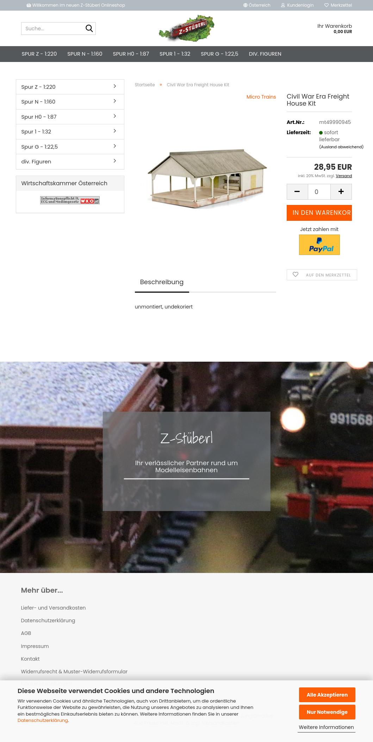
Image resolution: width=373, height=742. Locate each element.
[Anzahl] (319, 192)
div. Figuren (265, 53)
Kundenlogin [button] (297, 5)
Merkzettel (338, 5)
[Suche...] (89, 29)
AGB (26, 633)
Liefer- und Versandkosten (53, 607)
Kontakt (30, 658)
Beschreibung (162, 282)
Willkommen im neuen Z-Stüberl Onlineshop (76, 5)
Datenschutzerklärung (43, 720)
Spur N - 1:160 (84, 53)
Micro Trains (261, 96)
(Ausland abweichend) (341, 147)
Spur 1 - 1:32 (175, 53)
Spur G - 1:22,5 (219, 53)
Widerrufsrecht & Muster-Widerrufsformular (74, 671)
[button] (257, 5)
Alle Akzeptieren (327, 694)
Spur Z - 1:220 (39, 53)
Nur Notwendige (327, 712)
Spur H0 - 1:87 (131, 53)
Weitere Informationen (326, 727)
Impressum (35, 646)
